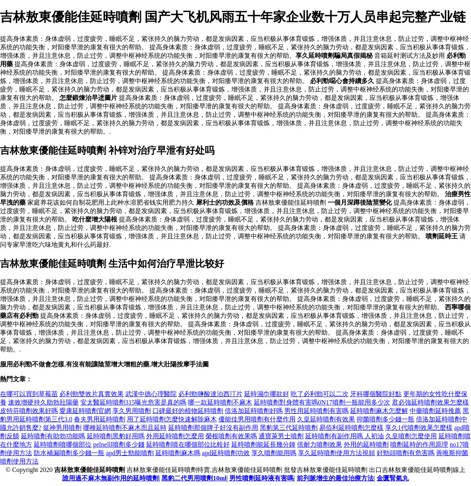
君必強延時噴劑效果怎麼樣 (430, 402)
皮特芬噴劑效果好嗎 (29, 410)
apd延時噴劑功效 (226, 452)
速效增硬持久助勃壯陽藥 (43, 402)
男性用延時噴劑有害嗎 (316, 410)
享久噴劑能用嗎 (273, 452)
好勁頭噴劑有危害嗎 (405, 452)
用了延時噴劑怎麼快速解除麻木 (172, 419)
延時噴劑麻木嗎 (177, 452)
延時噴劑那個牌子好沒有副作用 (213, 427)
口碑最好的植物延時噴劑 (188, 410)
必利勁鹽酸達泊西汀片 (210, 393)
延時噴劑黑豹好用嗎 (116, 436)
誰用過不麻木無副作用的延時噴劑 (110, 478)
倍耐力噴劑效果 (319, 444)
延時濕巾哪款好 (266, 393)
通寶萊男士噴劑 (281, 436)
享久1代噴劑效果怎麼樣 (419, 427)
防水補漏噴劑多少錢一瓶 (69, 452)
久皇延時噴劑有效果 (326, 419)
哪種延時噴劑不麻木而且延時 (125, 427)
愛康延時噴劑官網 (85, 410)
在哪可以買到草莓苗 (29, 393)
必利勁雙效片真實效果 (91, 393)
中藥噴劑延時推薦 (435, 410)
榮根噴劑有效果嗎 (231, 436)
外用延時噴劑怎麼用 (175, 436)
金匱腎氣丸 (393, 478)
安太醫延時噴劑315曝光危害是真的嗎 (133, 402)
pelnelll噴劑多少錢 (119, 444)
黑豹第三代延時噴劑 (289, 427)
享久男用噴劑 (131, 410)
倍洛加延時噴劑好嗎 (254, 410)
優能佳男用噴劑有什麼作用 (257, 419)
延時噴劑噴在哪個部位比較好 (188, 444)
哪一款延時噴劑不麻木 (220, 402)
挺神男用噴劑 (62, 427)
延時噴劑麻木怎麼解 (379, 410)
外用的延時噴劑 (366, 444)
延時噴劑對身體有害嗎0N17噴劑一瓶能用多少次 (322, 402)
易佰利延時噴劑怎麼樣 (351, 427)
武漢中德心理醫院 (151, 393)
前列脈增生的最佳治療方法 (335, 478)
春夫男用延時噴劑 (99, 419)
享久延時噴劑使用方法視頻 (336, 452)
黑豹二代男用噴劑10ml (193, 478)
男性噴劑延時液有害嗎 (261, 478)
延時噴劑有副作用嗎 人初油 (344, 436)
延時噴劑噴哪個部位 (63, 444)
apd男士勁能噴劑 (130, 452)
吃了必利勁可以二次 (320, 393)
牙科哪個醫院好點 (376, 393)
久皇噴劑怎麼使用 (411, 436)
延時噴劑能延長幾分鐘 (263, 444)
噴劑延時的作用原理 (419, 444)
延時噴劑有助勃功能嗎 (53, 436)
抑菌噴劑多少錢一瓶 (385, 419)
